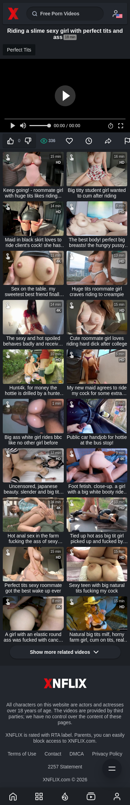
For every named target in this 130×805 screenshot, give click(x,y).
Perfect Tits (19, 50)
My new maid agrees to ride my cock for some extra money (97, 390)
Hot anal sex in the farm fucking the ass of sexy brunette (33, 538)
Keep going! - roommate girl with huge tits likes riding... (33, 193)
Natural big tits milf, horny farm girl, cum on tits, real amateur (96, 637)
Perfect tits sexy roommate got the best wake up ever (33, 588)
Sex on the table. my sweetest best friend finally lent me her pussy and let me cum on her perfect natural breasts (33, 291)
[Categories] (39, 796)
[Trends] (65, 796)
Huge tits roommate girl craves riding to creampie (97, 291)
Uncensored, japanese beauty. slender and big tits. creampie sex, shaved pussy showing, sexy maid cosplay (33, 489)
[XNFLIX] (13, 796)
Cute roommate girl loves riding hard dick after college (97, 341)
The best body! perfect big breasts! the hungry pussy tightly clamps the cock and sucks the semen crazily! (97, 242)
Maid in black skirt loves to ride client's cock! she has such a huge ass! (33, 242)
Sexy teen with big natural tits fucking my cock (96, 588)
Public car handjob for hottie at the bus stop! (97, 440)
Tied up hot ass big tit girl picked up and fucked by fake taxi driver (97, 538)
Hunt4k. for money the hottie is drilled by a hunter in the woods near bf (33, 390)
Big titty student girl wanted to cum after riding (97, 193)
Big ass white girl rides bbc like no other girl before (33, 440)
